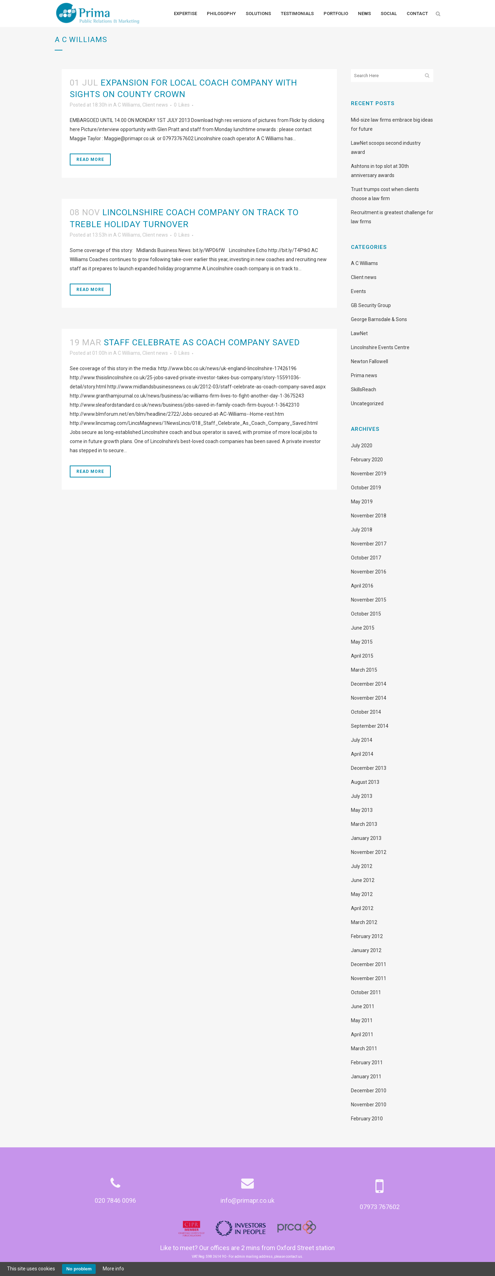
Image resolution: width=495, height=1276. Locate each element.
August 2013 (365, 782)
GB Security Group (371, 305)
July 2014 (361, 740)
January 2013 (366, 838)
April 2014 (362, 754)
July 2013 (361, 796)
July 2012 (361, 866)
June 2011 (362, 1006)
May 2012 (362, 894)
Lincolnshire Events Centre (380, 347)
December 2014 (368, 684)
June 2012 (362, 880)
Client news (155, 105)
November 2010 (368, 1104)
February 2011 (367, 1062)
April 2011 (362, 1034)
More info (113, 1268)
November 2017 (368, 544)
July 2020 (361, 445)
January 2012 (366, 950)
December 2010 (368, 1090)
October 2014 (366, 712)
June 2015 (362, 628)
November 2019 (368, 473)
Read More (90, 159)
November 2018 (368, 515)
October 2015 (366, 614)
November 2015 (368, 600)
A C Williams (126, 105)
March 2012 (364, 922)
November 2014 (368, 698)
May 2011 (362, 1020)
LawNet (359, 333)
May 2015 (362, 642)
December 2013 (368, 768)
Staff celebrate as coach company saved (202, 342)
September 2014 (369, 726)
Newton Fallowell (369, 361)
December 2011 (368, 964)
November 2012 (368, 852)
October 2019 (366, 487)
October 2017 (366, 558)
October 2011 (366, 992)
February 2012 (367, 936)
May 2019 (362, 501)
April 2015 (362, 656)
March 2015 (364, 670)
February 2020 (367, 459)
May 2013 (362, 810)
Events (358, 291)
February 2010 (367, 1118)
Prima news (364, 375)
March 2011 (364, 1048)
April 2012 (362, 908)
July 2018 (361, 529)
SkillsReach (363, 389)
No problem (78, 1268)
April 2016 (362, 586)
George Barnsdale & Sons (379, 319)
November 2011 (368, 978)
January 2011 (366, 1076)
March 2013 (364, 824)
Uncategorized (367, 403)
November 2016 (368, 572)
